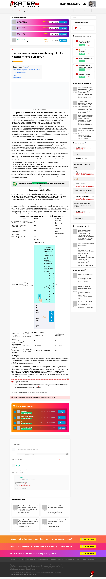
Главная (14, 11)
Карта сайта (32, 575)
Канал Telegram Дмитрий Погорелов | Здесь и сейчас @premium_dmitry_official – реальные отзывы (86, 90)
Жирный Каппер (22, 23)
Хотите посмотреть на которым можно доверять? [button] (39, 183)
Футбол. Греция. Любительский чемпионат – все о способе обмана (57, 523)
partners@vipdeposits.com (25, 485)
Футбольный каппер (23, 35)
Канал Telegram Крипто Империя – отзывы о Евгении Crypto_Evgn (84, 232)
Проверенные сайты (43, 561)
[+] (35, 455)
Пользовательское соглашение (19, 575)
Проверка (86, 11)
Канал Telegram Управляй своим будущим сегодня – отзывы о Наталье (85, 117)
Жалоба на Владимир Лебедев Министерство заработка (85, 288)
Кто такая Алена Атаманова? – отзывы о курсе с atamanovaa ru (85, 103)
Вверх (67, 378)
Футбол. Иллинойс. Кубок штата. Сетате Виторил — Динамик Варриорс (57, 509)
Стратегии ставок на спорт (88, 561)
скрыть (26, 67)
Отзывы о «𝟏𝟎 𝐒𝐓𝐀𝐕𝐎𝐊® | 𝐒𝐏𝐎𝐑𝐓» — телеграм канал (83, 149)
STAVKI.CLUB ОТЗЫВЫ (80, 160)
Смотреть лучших (52, 316)
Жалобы (54, 11)
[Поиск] (93, 17)
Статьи (78, 11)
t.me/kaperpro (82, 28)
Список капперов (69, 561)
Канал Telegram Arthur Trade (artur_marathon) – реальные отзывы (86, 245)
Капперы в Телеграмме (27, 11)
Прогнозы (20, 561)
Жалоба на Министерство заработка (85, 275)
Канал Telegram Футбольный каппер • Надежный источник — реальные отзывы (85, 174)
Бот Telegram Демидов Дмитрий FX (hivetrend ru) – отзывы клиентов (86, 257)
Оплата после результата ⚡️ (26, 29)
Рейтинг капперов (43, 11)
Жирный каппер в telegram (29, 417)
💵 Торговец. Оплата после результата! (29, 410)
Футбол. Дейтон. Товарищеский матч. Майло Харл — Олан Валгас (28, 522)
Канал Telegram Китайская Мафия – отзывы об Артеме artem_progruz (86, 130)
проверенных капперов (42, 386)
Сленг (69, 11)
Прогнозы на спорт (23, 41)
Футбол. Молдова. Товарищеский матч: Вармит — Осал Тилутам (28, 508)
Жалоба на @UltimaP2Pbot (85, 302)
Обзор (89, 45)
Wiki (63, 11)
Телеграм (64, 22)
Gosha (27, 480)
